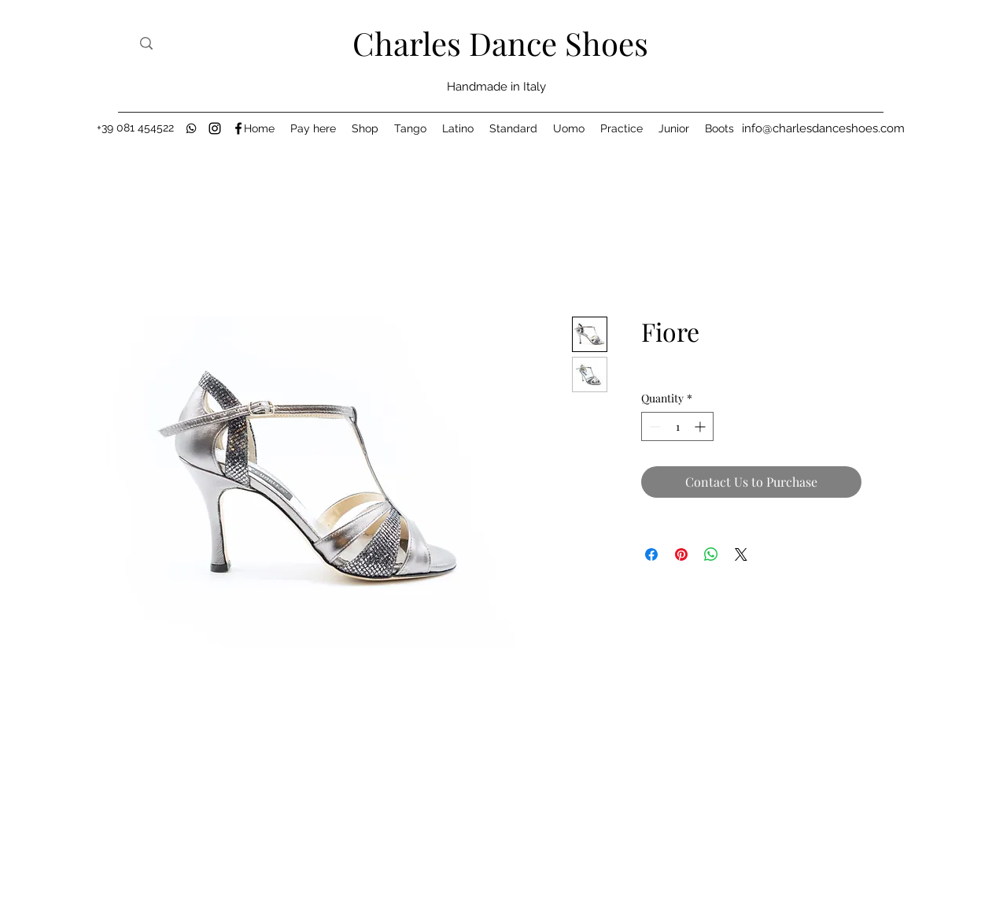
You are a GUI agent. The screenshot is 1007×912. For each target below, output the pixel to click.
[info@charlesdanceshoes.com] (823, 128)
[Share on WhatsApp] (711, 554)
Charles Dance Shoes (500, 43)
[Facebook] (238, 128)
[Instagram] (215, 128)
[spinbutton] (677, 426)
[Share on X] (741, 554)
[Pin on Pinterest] (681, 554)
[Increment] (701, 426)
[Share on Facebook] (651, 554)
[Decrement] (653, 426)
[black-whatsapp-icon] (191, 128)
